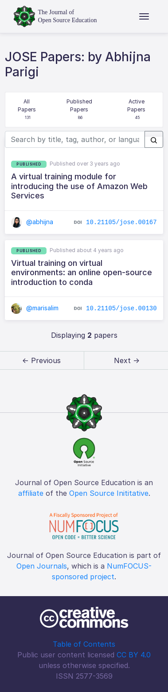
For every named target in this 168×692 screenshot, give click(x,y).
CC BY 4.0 (134, 654)
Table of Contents (84, 644)
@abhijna (32, 221)
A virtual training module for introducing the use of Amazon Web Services (79, 186)
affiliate (30, 493)
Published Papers (80, 110)
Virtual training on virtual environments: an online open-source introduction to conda (81, 272)
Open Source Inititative (108, 493)
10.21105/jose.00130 (121, 308)
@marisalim (35, 308)
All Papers (27, 110)
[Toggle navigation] (144, 16)
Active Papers (137, 110)
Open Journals (41, 566)
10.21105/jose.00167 (121, 222)
